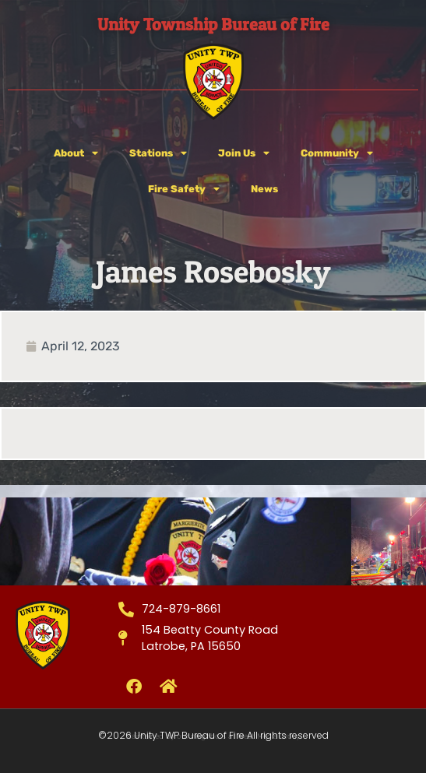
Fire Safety (184, 189)
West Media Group (269, 736)
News (264, 189)
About (76, 154)
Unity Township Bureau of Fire (213, 24)
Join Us (243, 154)
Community (337, 154)
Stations (158, 154)
